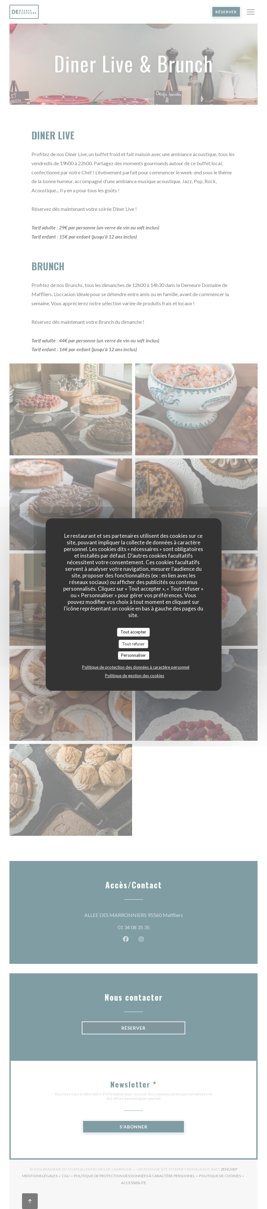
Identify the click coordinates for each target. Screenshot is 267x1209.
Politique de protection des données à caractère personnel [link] (135, 667)
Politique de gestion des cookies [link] (134, 675)
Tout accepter (133, 631)
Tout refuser (133, 643)
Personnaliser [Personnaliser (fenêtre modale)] (133, 655)
